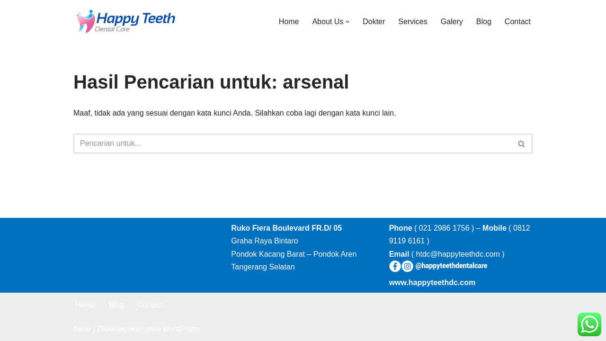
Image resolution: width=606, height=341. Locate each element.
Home (289, 22)
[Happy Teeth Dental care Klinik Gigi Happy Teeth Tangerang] (125, 22)
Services (412, 22)
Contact (518, 22)
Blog (483, 22)
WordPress (181, 329)
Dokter (374, 22)
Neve (82, 329)
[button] (347, 22)
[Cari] (292, 143)
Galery (452, 22)
